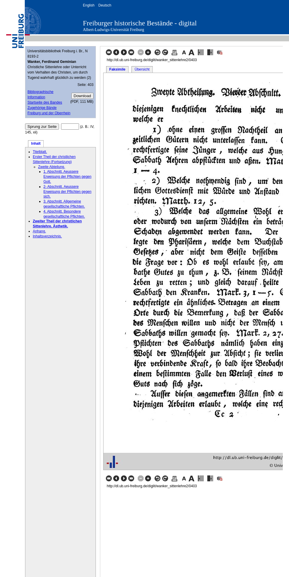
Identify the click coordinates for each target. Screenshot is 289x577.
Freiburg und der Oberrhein (48, 113)
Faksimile (117, 69)
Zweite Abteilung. (51, 167)
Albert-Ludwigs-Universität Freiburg (113, 29)
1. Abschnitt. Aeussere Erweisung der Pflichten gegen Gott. (67, 176)
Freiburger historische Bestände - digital (140, 23)
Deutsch (104, 5)
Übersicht (142, 69)
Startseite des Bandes (44, 102)
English (88, 5)
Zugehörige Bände (42, 108)
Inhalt (36, 143)
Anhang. (39, 231)
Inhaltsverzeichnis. (47, 236)
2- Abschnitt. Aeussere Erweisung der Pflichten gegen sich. (67, 192)
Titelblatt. (40, 152)
